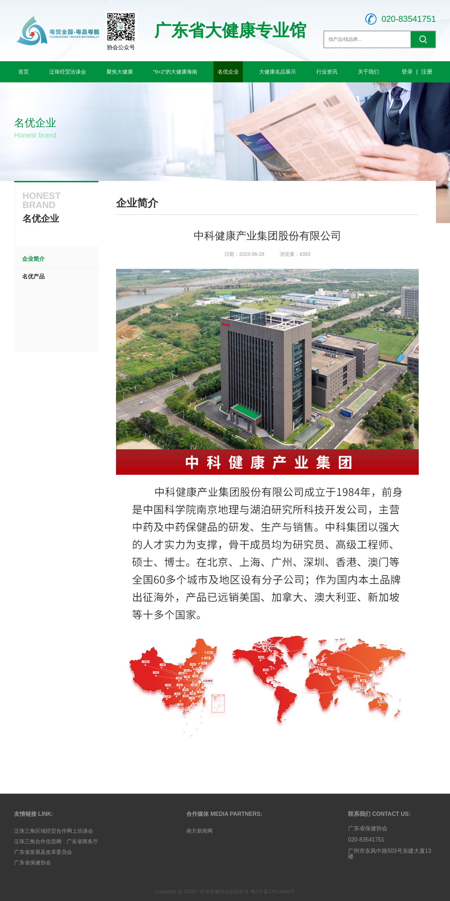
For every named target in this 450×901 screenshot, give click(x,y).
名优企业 (228, 72)
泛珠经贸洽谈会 (67, 72)
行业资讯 (327, 72)
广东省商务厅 (82, 841)
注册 (426, 72)
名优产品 (33, 276)
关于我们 (368, 72)
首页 (23, 72)
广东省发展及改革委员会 (43, 852)
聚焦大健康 (120, 72)
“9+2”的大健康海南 (175, 72)
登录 (407, 72)
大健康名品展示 (277, 72)
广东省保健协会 (32, 862)
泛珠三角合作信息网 (38, 841)
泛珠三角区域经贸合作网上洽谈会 (53, 831)
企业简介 (33, 259)
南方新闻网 (199, 831)
